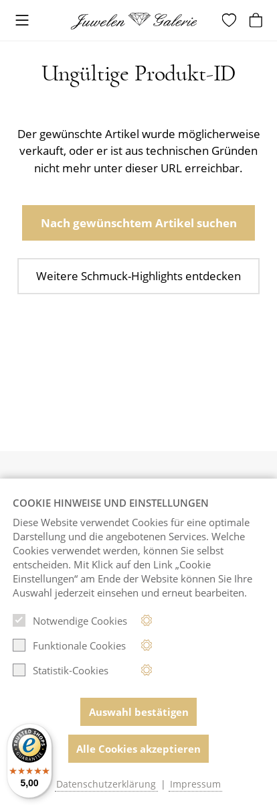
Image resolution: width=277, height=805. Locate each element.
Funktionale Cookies (69, 645)
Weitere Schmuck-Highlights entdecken (138, 276)
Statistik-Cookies (60, 670)
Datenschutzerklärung (106, 784)
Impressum (195, 784)
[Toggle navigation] (22, 21)
